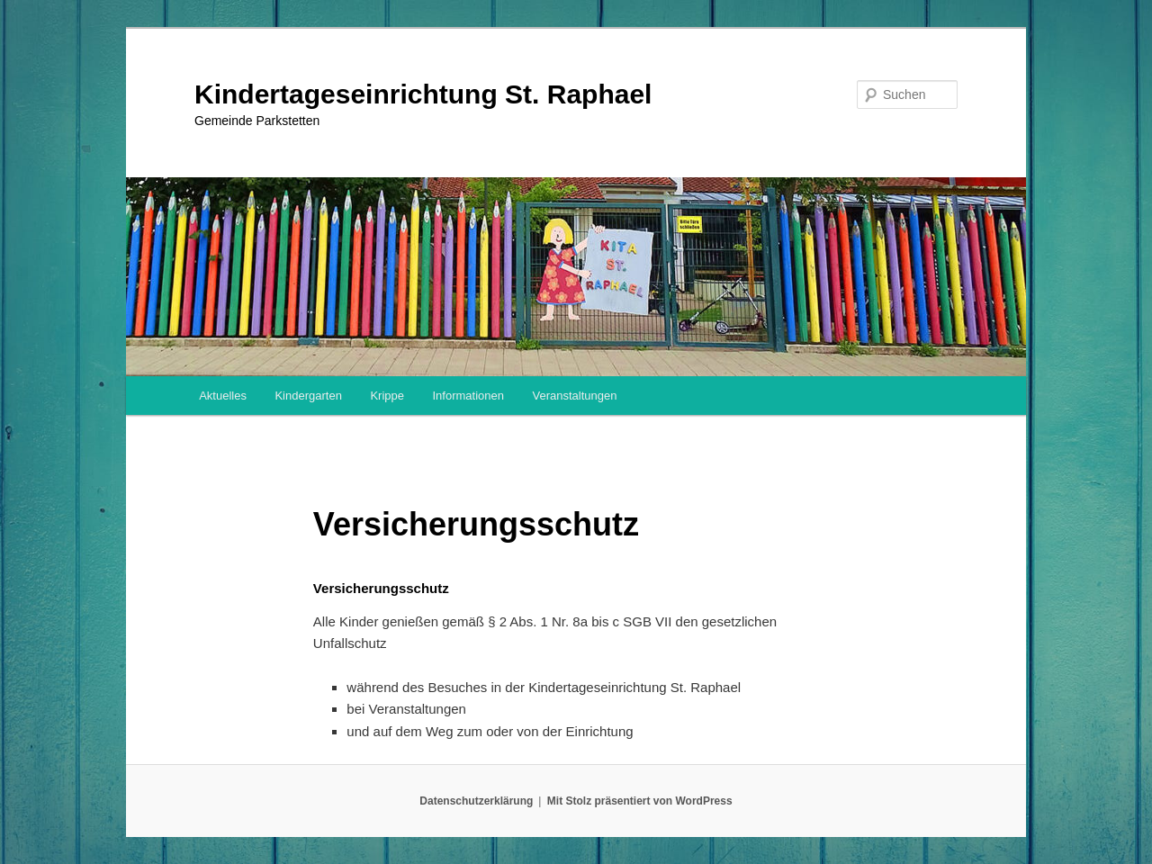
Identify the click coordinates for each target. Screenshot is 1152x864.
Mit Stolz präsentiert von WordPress (640, 801)
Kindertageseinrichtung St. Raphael (423, 94)
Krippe (387, 395)
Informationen (468, 395)
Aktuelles (223, 395)
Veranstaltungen (574, 395)
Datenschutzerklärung (476, 801)
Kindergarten (307, 395)
